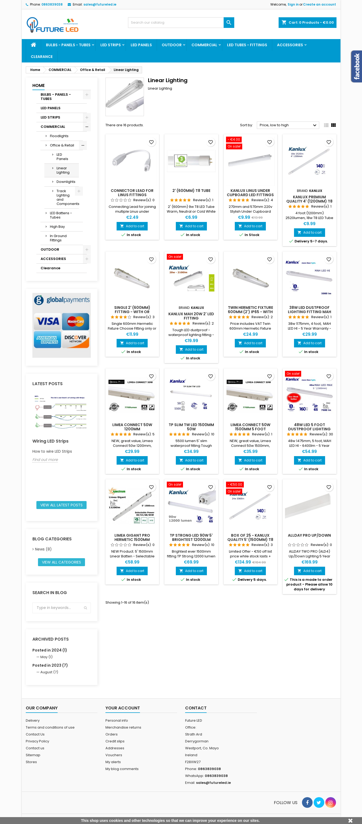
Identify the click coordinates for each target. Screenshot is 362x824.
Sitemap (33, 755)
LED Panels (62, 156)
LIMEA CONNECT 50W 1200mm (132, 427)
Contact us (35, 748)
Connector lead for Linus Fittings (132, 192)
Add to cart (132, 226)
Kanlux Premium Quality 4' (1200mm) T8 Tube (309, 201)
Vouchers (113, 755)
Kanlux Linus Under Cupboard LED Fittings (250, 192)
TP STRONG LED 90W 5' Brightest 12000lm (191, 537)
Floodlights (59, 135)
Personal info (116, 720)
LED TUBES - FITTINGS (247, 45)
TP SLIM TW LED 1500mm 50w (191, 427)
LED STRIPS (110, 45)
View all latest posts (61, 505)
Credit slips (115, 741)
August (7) (49, 672)
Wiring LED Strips (50, 441)
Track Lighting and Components (68, 197)
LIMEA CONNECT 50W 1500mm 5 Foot (250, 427)
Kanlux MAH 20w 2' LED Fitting (191, 316)
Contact (196, 708)
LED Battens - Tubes (61, 215)
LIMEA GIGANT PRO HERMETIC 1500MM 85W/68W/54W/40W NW (132, 539)
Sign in (293, 4)
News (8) (43, 549)
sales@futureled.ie (99, 4)
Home (38, 85)
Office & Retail (62, 145)
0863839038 (52, 4)
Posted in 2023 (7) (50, 665)
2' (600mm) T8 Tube (191, 190)
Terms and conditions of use (50, 727)
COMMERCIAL (204, 45)
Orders (111, 734)
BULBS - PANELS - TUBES (68, 45)
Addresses (114, 748)
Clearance (42, 56)
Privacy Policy (37, 741)
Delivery (33, 720)
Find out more (45, 459)
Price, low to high (289, 125)
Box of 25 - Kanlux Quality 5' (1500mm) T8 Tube (250, 539)
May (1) (46, 656)
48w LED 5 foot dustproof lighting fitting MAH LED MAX (309, 429)
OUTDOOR (172, 45)
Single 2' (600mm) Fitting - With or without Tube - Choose (132, 312)
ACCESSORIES (290, 45)
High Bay (57, 226)
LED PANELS (141, 45)
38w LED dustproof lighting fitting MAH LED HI (309, 312)
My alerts (113, 761)
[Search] (181, 22)
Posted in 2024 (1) (49, 650)
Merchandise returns (123, 727)
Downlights (66, 181)
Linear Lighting (63, 170)
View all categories (61, 562)
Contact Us (35, 734)
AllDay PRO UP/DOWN (309, 535)
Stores (31, 761)
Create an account (319, 4)
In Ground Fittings (58, 238)
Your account (122, 708)
